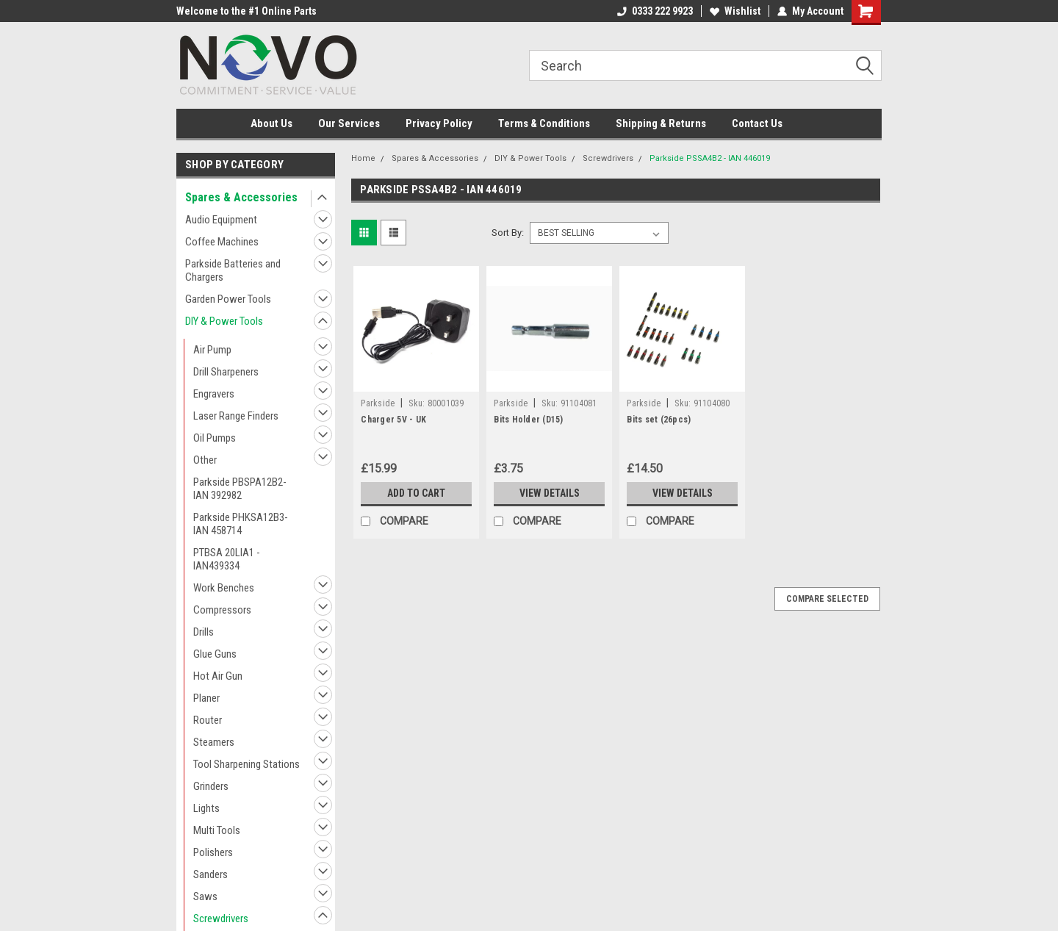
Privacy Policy (439, 123)
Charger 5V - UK (393, 419)
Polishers (213, 852)
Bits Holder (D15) (528, 419)
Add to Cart (416, 493)
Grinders (210, 786)
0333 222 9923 (655, 11)
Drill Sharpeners (226, 371)
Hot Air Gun (217, 676)
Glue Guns (215, 654)
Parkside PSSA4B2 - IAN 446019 (709, 158)
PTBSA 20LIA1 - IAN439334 (226, 559)
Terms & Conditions (544, 123)
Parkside (378, 403)
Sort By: (508, 232)
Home (363, 158)
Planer (206, 698)
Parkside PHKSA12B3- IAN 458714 (240, 524)
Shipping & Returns (661, 123)
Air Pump (212, 349)
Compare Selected (827, 599)
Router (207, 720)
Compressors (222, 610)
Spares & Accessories (241, 197)
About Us (271, 123)
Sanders (210, 874)
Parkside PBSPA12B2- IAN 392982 (240, 488)
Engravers (213, 393)
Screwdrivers (220, 918)
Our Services (349, 123)
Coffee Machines (222, 241)
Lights (206, 808)
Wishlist (735, 11)
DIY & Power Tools (224, 321)
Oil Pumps (214, 438)
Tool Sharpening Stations (246, 764)
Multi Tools (216, 830)
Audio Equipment (221, 219)
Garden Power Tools (228, 299)
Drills (203, 632)
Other (205, 460)
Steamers (213, 742)
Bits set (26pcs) (659, 419)
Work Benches (223, 587)
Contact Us (757, 123)
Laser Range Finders (235, 416)
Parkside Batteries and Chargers (233, 270)
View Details (549, 493)
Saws (205, 896)
